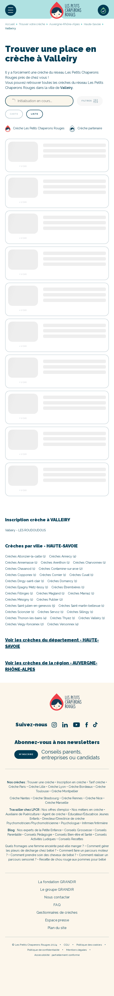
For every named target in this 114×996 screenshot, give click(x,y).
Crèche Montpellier (64, 791)
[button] (10, 10)
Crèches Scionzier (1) (19, 612)
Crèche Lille (37, 786)
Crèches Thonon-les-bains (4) (26, 618)
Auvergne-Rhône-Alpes (64, 24)
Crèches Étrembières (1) (67, 587)
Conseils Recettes (70, 839)
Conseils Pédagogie (38, 834)
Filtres (90, 101)
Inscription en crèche (71, 782)
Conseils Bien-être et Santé (73, 834)
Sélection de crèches (103, 10)
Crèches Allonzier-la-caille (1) (25, 556)
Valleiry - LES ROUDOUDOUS (25, 530)
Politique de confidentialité (43, 949)
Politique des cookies (89, 944)
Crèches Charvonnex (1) (89, 562)
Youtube (76, 724)
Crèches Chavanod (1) (20, 568)
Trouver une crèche (40, 782)
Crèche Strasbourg (46, 798)
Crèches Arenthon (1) (55, 562)
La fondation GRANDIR (57, 882)
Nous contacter (57, 897)
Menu (10, 10)
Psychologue (70, 823)
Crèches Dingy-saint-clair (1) (24, 581)
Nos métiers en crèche (87, 809)
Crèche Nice (93, 798)
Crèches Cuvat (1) (81, 575)
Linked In (65, 724)
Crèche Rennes (72, 798)
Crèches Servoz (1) (50, 612)
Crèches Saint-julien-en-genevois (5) (30, 605)
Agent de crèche (53, 814)
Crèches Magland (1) (50, 593)
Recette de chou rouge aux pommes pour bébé (72, 859)
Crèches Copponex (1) (20, 575)
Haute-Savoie (92, 24)
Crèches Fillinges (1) (19, 593)
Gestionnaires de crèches (57, 913)
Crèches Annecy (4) (62, 556)
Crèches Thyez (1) (62, 618)
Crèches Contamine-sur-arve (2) (61, 568)
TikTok (95, 724)
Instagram (54, 724)
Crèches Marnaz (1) (81, 593)
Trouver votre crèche (32, 24)
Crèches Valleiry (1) (91, 618)
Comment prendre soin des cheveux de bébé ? (43, 855)
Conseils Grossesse (78, 830)
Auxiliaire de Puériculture (22, 814)
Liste (34, 114)
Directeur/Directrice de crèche (63, 818)
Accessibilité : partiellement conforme (57, 954)
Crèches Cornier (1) (52, 575)
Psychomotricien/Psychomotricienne (32, 823)
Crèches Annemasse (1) (21, 562)
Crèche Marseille (57, 802)
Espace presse (57, 920)
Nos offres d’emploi (55, 809)
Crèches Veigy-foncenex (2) (24, 624)
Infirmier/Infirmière (95, 823)
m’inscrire (26, 754)
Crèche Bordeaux (81, 786)
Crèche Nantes (20, 798)
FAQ (57, 905)
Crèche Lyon (57, 786)
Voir (23, 166)
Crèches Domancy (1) (62, 581)
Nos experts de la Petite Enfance (39, 830)
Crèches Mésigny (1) (19, 599)
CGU (67, 944)
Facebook (86, 724)
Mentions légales (76, 949)
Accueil (65, 10)
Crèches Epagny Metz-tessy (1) (26, 587)
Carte (14, 114)
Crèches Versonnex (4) (63, 624)
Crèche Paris (17, 786)
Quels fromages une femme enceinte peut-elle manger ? (44, 846)
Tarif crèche (97, 782)
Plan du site (57, 928)
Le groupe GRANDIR (57, 890)
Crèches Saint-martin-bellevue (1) (81, 605)
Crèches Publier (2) (50, 599)
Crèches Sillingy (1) (80, 612)
